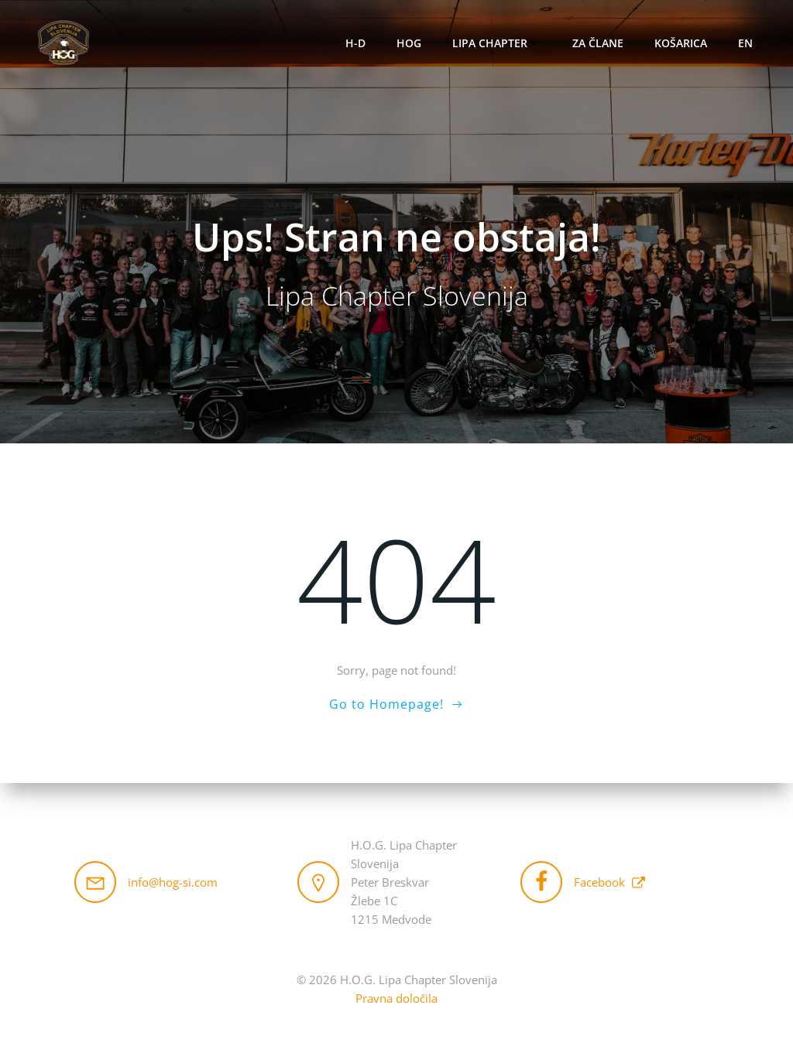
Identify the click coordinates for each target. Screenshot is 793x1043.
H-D (355, 43)
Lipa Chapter (496, 43)
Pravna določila (396, 998)
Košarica (680, 43)
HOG (408, 43)
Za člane (597, 43)
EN (745, 43)
